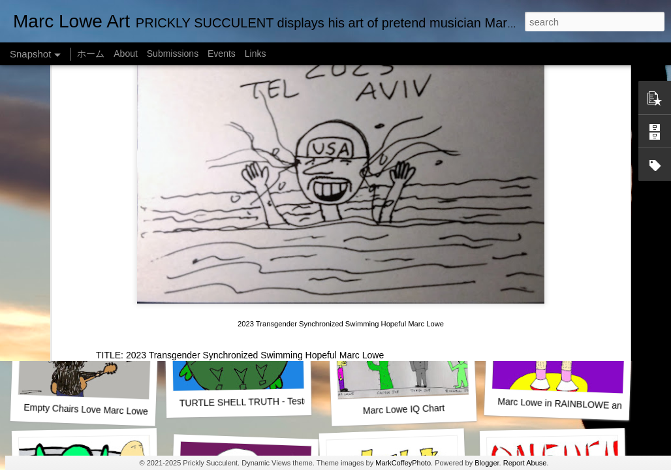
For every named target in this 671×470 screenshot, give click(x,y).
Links (255, 53)
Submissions (172, 53)
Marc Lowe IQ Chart (404, 409)
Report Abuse (525, 463)
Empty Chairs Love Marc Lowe (85, 409)
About (126, 53)
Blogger (487, 463)
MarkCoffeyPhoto (403, 463)
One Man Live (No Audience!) (88, 232)
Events (222, 53)
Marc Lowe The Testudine (557, 232)
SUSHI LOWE (241, 231)
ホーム (90, 53)
